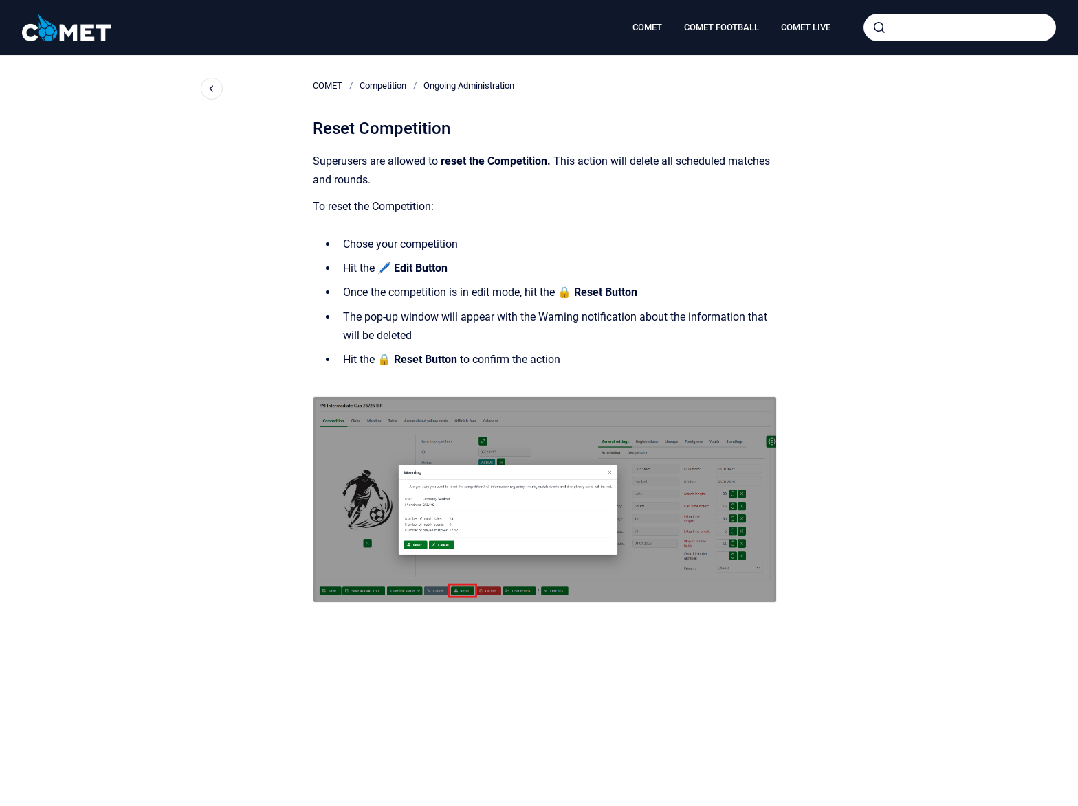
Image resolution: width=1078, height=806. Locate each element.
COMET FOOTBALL (721, 27)
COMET (647, 27)
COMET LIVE (805, 27)
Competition (383, 85)
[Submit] (879, 27)
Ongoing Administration (469, 85)
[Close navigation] (212, 89)
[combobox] (959, 27)
